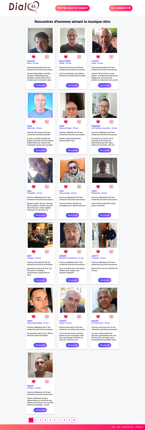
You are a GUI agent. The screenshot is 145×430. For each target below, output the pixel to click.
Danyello (94, 321)
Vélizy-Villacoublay (34, 323)
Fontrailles (31, 193)
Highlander (95, 126)
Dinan (29, 63)
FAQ (113, 427)
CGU (118, 427)
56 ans (104, 193)
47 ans (39, 193)
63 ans (35, 63)
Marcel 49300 (64, 61)
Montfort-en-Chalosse (68, 258)
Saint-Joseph (64, 193)
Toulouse (95, 258)
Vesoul (62, 323)
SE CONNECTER (121, 8)
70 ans (107, 323)
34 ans (38, 388)
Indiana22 (31, 61)
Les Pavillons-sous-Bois (100, 128)
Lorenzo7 (95, 61)
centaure (62, 321)
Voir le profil (40, 85)
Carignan (30, 258)
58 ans (38, 258)
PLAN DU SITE (128, 427)
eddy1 (29, 256)
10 (74, 420)
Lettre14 (94, 256)
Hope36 (30, 386)
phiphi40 (62, 256)
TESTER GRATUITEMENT (72, 8)
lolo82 (61, 126)
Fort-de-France (97, 323)
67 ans (81, 258)
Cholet (61, 63)
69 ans (68, 323)
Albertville (31, 128)
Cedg (29, 191)
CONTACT (139, 427)
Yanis (61, 191)
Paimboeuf (95, 193)
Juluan (29, 321)
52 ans (74, 193)
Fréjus (93, 63)
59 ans (68, 63)
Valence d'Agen (65, 128)
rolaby (29, 126)
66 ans (39, 128)
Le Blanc (30, 388)
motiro (94, 191)
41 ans (46, 323)
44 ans (114, 128)
